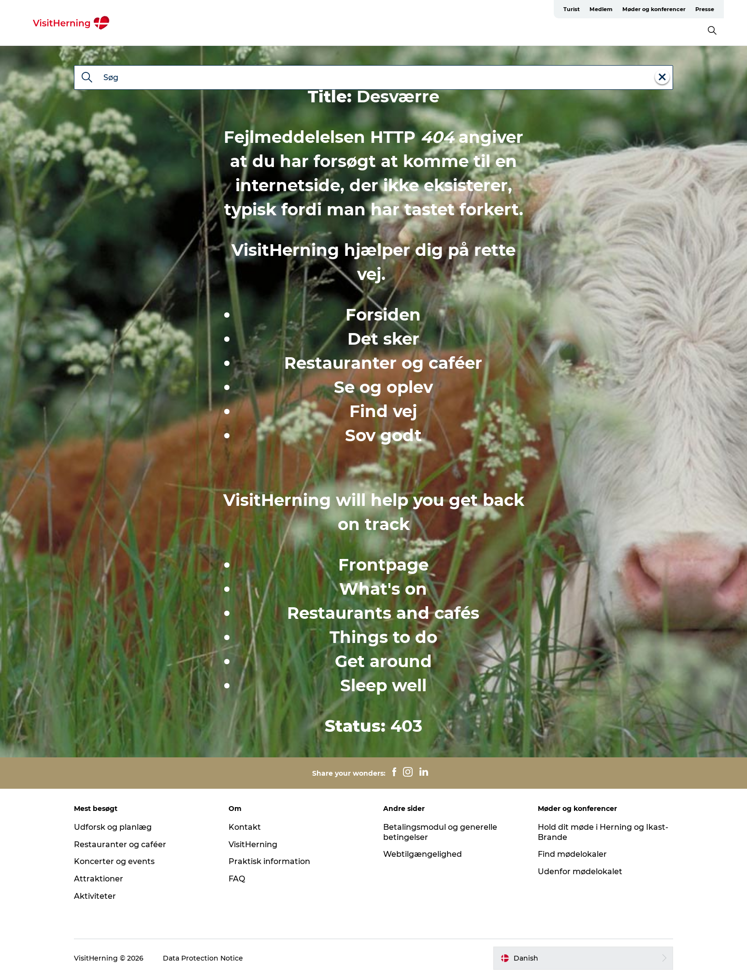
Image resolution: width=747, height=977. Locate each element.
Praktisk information (269, 861)
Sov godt (383, 435)
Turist (571, 9)
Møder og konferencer (654, 9)
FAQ (237, 878)
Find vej (383, 411)
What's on (383, 589)
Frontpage (383, 565)
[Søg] (87, 78)
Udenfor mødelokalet (580, 871)
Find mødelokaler (572, 854)
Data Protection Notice (203, 958)
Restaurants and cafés (383, 613)
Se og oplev (383, 387)
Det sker (383, 339)
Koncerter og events (114, 861)
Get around (383, 661)
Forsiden (383, 315)
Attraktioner (98, 878)
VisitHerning (253, 844)
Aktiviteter (95, 896)
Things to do (383, 637)
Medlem (601, 9)
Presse (704, 9)
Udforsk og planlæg (113, 827)
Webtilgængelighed (422, 854)
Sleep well (383, 685)
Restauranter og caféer (383, 363)
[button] (583, 958)
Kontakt (245, 827)
